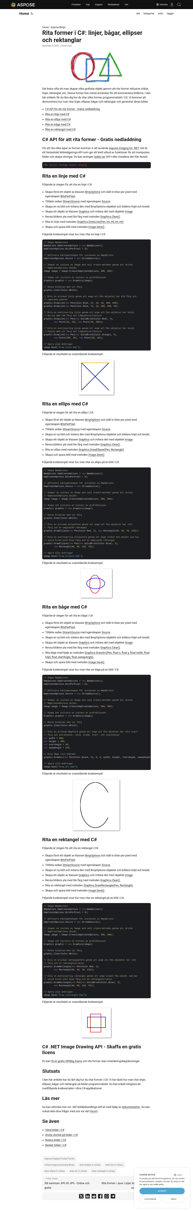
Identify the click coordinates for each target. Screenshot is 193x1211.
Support (98, 4)
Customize (150, 1199)
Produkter (76, 4)
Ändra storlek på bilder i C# (61, 1134)
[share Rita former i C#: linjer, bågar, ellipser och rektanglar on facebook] (100, 1197)
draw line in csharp (114, 1165)
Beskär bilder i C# (55, 1145)
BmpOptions (92, 191)
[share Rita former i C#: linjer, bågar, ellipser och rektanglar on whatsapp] (106, 1197)
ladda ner (99, 156)
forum (93, 1111)
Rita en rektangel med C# (60, 129)
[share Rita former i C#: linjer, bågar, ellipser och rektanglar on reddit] (94, 1197)
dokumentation (131, 1107)
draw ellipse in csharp (54, 1171)
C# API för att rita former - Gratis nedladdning (72, 109)
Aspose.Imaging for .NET (124, 148)
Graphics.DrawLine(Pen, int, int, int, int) (100, 221)
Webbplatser (113, 4)
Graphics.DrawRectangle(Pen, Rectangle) (108, 885)
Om (126, 4)
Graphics (84, 211)
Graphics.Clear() (110, 216)
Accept (162, 1191)
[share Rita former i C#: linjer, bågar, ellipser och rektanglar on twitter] (81, 1197)
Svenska (161, 4)
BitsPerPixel (67, 196)
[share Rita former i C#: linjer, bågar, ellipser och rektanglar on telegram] (113, 1197)
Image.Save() (96, 226)
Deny (174, 1199)
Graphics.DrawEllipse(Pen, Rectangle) (101, 449)
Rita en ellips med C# (58, 119)
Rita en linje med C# (57, 114)
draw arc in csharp (78, 1171)
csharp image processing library (59, 1165)
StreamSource (71, 201)
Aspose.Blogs (58, 27)
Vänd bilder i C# (54, 1129)
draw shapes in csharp (89, 1165)
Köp (88, 4)
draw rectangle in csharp (103, 1171)
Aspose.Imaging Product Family (59, 1158)
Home (24, 13)
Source (106, 201)
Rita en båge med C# (57, 124)
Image (129, 211)
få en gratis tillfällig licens (66, 1061)
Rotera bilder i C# (55, 1140)
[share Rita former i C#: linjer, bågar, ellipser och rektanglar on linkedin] (87, 1197)
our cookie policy (156, 1184)
